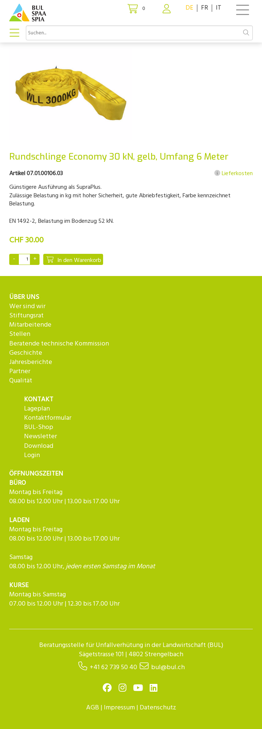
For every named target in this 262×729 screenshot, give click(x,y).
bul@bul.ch (168, 667)
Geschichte (25, 353)
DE (189, 8)
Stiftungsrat (26, 315)
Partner (19, 371)
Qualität (20, 380)
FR (204, 8)
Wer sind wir (27, 306)
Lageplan (37, 408)
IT (218, 8)
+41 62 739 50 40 (113, 667)
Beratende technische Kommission (59, 343)
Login (32, 455)
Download (38, 446)
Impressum (119, 707)
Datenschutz (158, 707)
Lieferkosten (233, 174)
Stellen (19, 334)
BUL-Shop (38, 427)
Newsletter (40, 436)
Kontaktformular (47, 418)
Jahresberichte (30, 362)
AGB (92, 707)
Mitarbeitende (30, 325)
